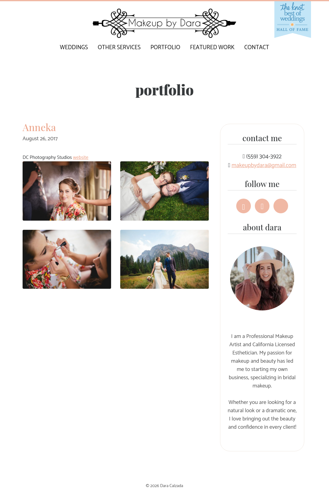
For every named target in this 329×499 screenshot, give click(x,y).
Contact (256, 47)
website (80, 157)
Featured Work (212, 47)
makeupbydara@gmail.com (264, 165)
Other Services (119, 47)
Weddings (74, 47)
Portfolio (165, 47)
